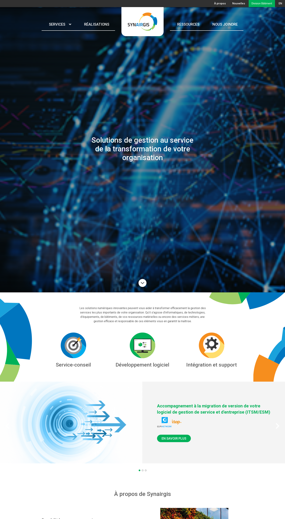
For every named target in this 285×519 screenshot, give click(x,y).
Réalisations (96, 24)
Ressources (188, 24)
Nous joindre (225, 24)
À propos (220, 3)
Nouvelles (238, 3)
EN (280, 3)
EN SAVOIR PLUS (174, 438)
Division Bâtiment (262, 3)
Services (60, 24)
